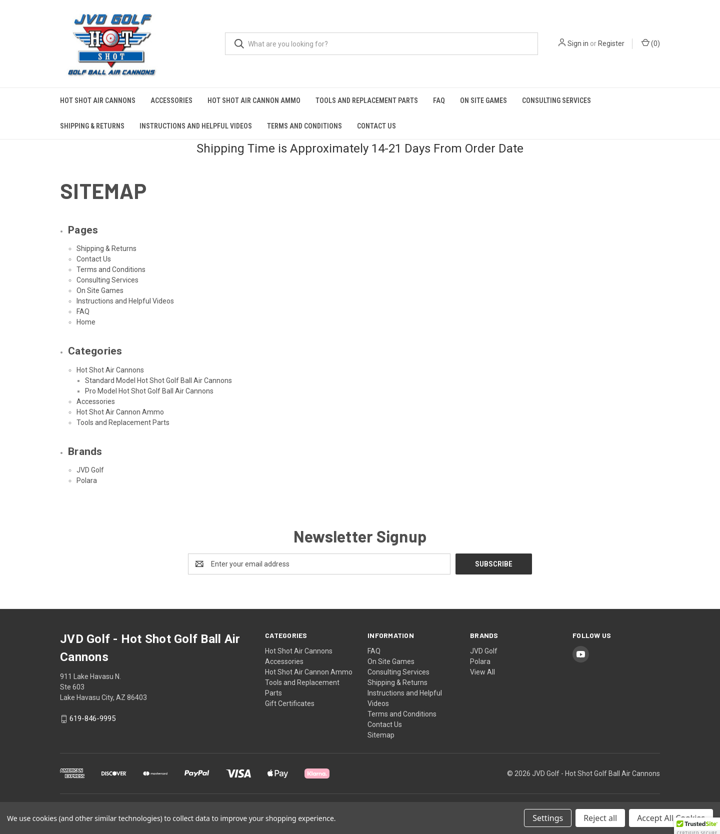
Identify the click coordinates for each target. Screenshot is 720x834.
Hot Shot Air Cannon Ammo (254, 100)
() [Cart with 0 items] (651, 43)
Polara (86, 480)
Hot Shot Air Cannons (98, 100)
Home (86, 322)
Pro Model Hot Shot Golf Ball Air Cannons (149, 391)
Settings (547, 818)
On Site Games (483, 100)
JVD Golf (90, 470)
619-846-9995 (93, 718)
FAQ (439, 100)
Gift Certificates (289, 704)
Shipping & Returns (92, 126)
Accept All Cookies (671, 818)
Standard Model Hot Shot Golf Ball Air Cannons (158, 380)
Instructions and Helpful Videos (196, 126)
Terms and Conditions (304, 126)
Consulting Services (556, 100)
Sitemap (381, 735)
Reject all (600, 818)
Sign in (578, 44)
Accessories (171, 100)
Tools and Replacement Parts (367, 100)
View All (482, 672)
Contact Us (376, 126)
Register (611, 44)
